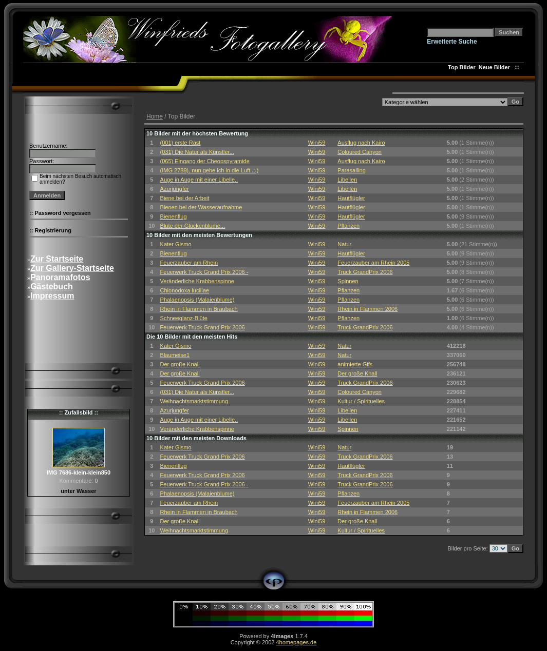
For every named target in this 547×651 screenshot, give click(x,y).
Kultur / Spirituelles (361, 401)
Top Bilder (462, 67)
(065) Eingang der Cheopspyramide (205, 161)
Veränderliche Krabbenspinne (197, 281)
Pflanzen (348, 226)
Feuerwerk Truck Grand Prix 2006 (202, 327)
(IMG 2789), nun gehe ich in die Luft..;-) (209, 170)
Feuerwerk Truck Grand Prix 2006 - (204, 272)
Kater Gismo (176, 244)
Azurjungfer (174, 189)
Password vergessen (62, 213)
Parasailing (351, 170)
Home (154, 116)
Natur (344, 244)
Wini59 (317, 143)
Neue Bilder (496, 67)
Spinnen (347, 281)
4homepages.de (296, 642)
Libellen (347, 179)
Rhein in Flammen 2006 (367, 309)
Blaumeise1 (175, 355)
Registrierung (52, 230)
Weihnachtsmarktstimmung (194, 401)
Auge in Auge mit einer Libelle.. (199, 179)
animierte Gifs (354, 364)
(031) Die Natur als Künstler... (197, 152)
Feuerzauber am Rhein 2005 (373, 263)
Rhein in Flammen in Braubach (199, 309)
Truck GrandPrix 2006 (364, 272)
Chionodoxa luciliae (184, 290)
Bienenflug (173, 216)
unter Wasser (78, 491)
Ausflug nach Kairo (361, 143)
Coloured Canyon (359, 152)
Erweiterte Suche (452, 41)
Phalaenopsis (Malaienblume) (197, 300)
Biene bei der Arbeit (185, 198)
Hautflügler (351, 198)
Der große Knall (180, 364)
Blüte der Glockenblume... (192, 226)
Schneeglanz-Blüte (184, 318)
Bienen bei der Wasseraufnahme (201, 207)
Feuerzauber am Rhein (189, 263)
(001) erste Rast (180, 143)
